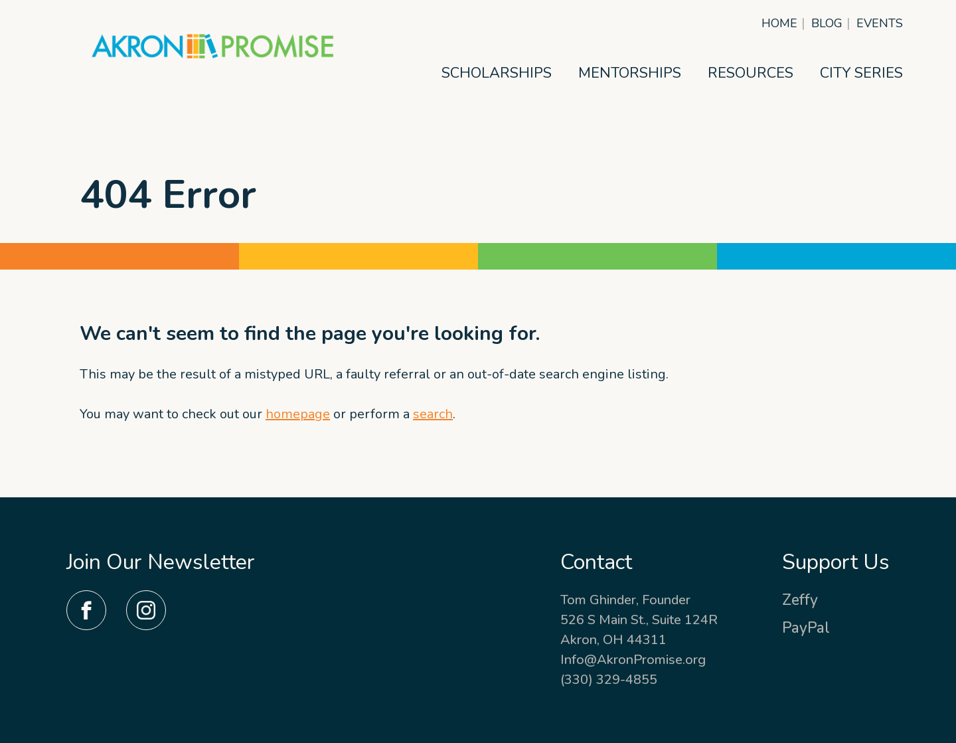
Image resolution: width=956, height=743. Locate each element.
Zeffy (800, 600)
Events (879, 23)
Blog (826, 23)
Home (779, 23)
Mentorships (629, 73)
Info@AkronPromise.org (633, 660)
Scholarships (496, 73)
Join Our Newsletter (160, 562)
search (433, 414)
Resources (750, 73)
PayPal (806, 628)
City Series (861, 73)
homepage (298, 414)
